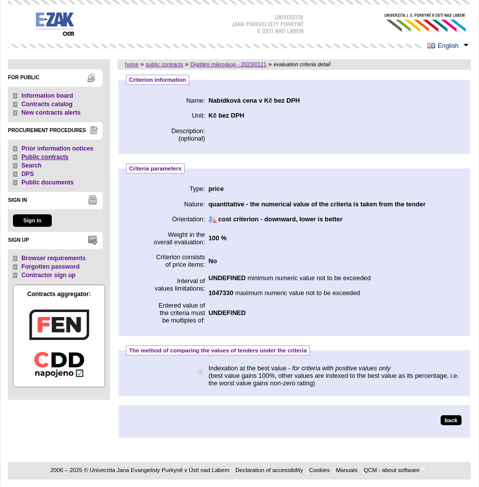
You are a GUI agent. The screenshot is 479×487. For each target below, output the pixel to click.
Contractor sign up (48, 275)
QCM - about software (391, 470)
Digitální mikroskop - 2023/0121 (228, 64)
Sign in (32, 220)
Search (31, 165)
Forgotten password (50, 266)
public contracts (164, 64)
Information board (47, 95)
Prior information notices (57, 148)
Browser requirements (53, 258)
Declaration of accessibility (269, 470)
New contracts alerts (51, 112)
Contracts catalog (47, 104)
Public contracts (45, 157)
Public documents (47, 182)
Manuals (347, 470)
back (451, 420)
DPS (27, 173)
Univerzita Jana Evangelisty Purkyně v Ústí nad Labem (417, 22)
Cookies (319, 470)
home (131, 64)
